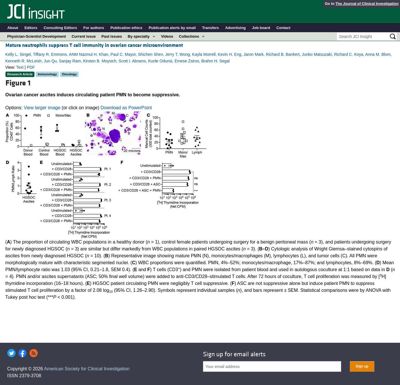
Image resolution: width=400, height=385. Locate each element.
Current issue (84, 36)
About (12, 28)
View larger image (42, 107)
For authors (93, 28)
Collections (189, 36)
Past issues (111, 36)
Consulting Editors (60, 28)
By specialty (139, 36)
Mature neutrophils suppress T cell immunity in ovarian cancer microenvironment (94, 45)
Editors (30, 28)
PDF (31, 67)
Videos (167, 36)
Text (20, 67)
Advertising (235, 28)
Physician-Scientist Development (36, 36)
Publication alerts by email (172, 28)
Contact (283, 28)
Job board (261, 28)
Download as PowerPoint (126, 107)
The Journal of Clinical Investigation (367, 3)
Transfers (210, 28)
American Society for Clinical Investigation (87, 368)
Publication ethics (126, 28)
